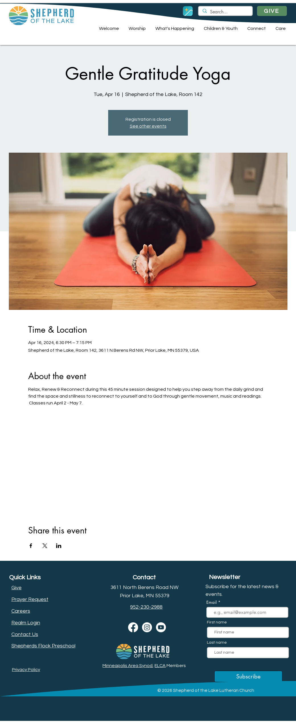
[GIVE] (272, 11)
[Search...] (225, 12)
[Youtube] (161, 627)
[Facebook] (133, 627)
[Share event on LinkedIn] (58, 545)
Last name (217, 643)
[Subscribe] (248, 676)
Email (212, 602)
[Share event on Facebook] (31, 545)
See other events (148, 126)
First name (217, 622)
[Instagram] (147, 627)
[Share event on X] (45, 545)
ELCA (160, 665)
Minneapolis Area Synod (127, 665)
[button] (108, 28)
